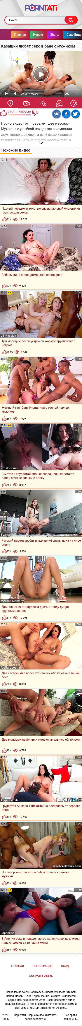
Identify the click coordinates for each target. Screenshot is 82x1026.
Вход (65, 966)
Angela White (10, 800)
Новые (29, 34)
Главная (11, 34)
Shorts (46, 34)
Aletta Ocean (9, 667)
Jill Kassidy (8, 335)
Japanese (7, 933)
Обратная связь (41, 976)
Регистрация (42, 966)
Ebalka (5, 534)
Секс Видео (66, 34)
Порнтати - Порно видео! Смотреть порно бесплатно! (35, 1017)
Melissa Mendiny (12, 601)
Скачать (67, 93)
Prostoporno (9, 468)
